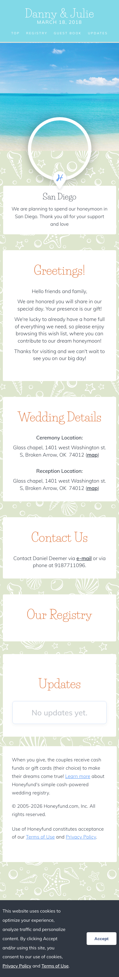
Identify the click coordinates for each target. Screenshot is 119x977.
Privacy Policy (81, 837)
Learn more (77, 776)
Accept (102, 938)
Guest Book (68, 33)
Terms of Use (40, 837)
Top (15, 33)
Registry (36, 33)
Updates (98, 33)
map (92, 455)
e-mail (84, 558)
